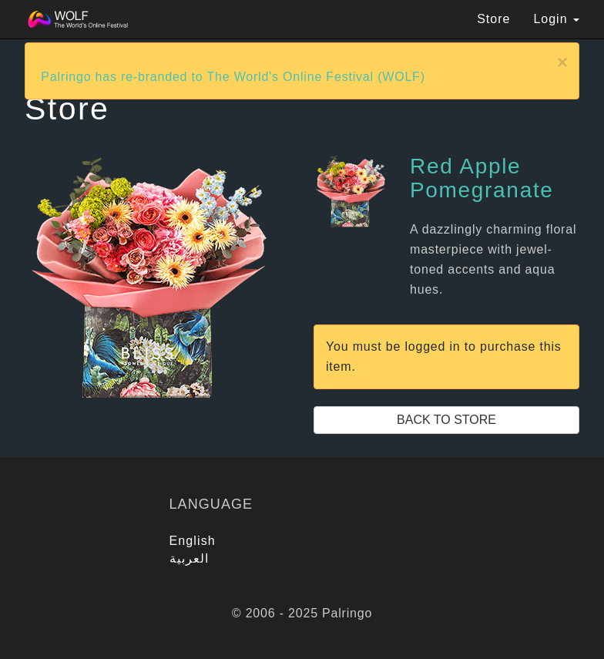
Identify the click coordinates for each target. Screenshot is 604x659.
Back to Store (446, 419)
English (192, 540)
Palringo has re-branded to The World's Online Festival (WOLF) (233, 76)
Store (493, 18)
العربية (189, 558)
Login (556, 18)
